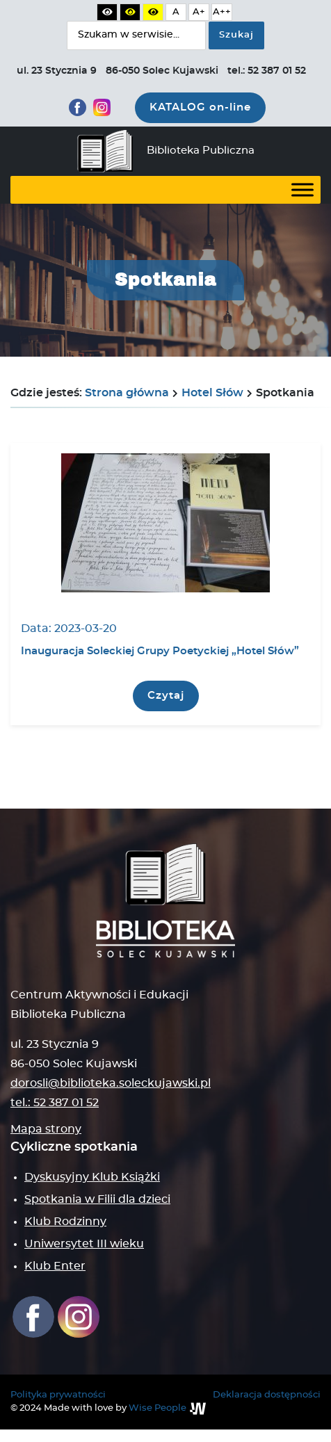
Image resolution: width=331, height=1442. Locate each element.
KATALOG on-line (200, 107)
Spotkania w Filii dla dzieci (97, 1199)
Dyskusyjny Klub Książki (92, 1177)
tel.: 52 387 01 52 (54, 1102)
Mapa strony (45, 1129)
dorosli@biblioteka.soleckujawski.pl (110, 1083)
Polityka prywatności (58, 1395)
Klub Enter (55, 1266)
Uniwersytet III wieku (84, 1243)
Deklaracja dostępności (267, 1395)
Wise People (157, 1408)
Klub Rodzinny (65, 1221)
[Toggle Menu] (302, 189)
